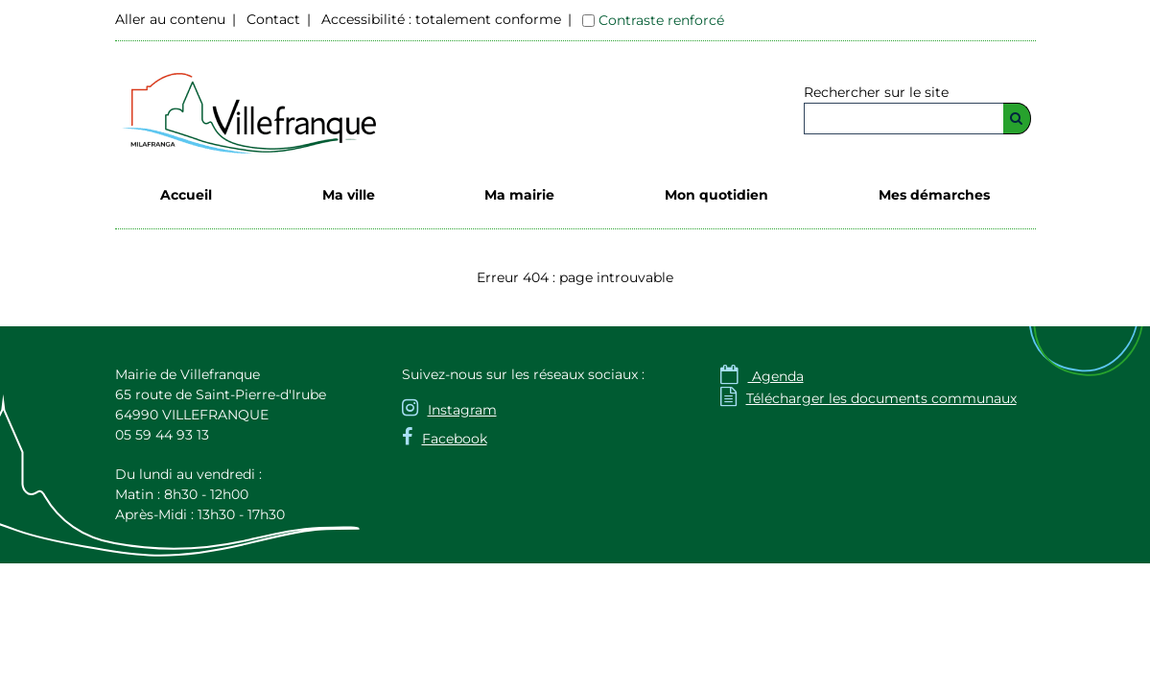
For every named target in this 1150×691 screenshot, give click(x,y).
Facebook (454, 438)
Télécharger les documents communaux (868, 398)
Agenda (762, 376)
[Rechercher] (1017, 118)
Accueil (186, 194)
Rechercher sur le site (876, 92)
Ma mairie (519, 194)
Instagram (462, 409)
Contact (273, 19)
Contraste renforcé (661, 20)
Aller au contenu (170, 19)
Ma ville (348, 194)
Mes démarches (934, 194)
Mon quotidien (716, 194)
